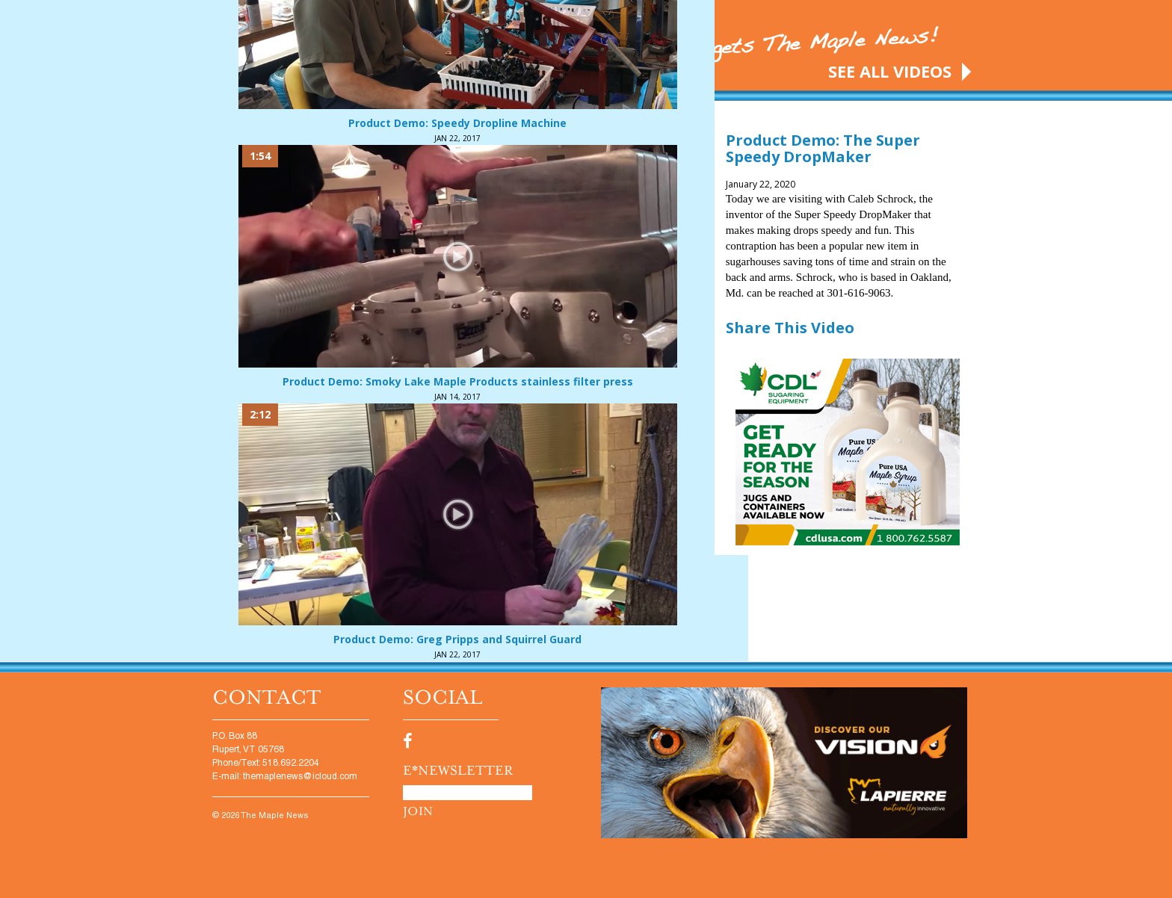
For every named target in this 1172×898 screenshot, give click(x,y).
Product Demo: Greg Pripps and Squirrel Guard (457, 639)
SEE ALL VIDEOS (890, 71)
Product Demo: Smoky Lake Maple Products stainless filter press (458, 381)
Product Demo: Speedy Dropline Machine (457, 123)
